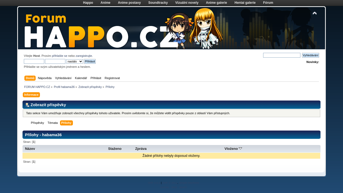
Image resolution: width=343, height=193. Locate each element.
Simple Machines (189, 182)
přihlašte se (59, 55)
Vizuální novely (186, 3)
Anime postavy (129, 3)
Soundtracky (158, 3)
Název (30, 149)
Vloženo (233, 149)
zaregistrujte (84, 55)
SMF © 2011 (169, 182)
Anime (105, 3)
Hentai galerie (245, 3)
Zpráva (141, 149)
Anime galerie (216, 3)
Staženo (115, 149)
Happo (88, 3)
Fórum (268, 3)
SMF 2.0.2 (154, 182)
